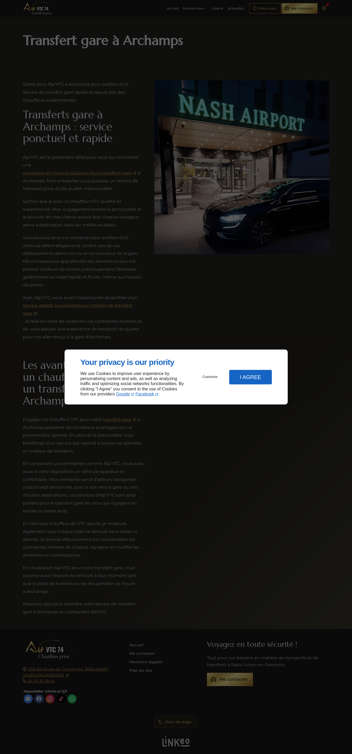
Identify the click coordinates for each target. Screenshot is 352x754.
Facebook (144, 394)
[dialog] (176, 377)
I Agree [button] (250, 377)
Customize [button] (210, 377)
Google (123, 394)
